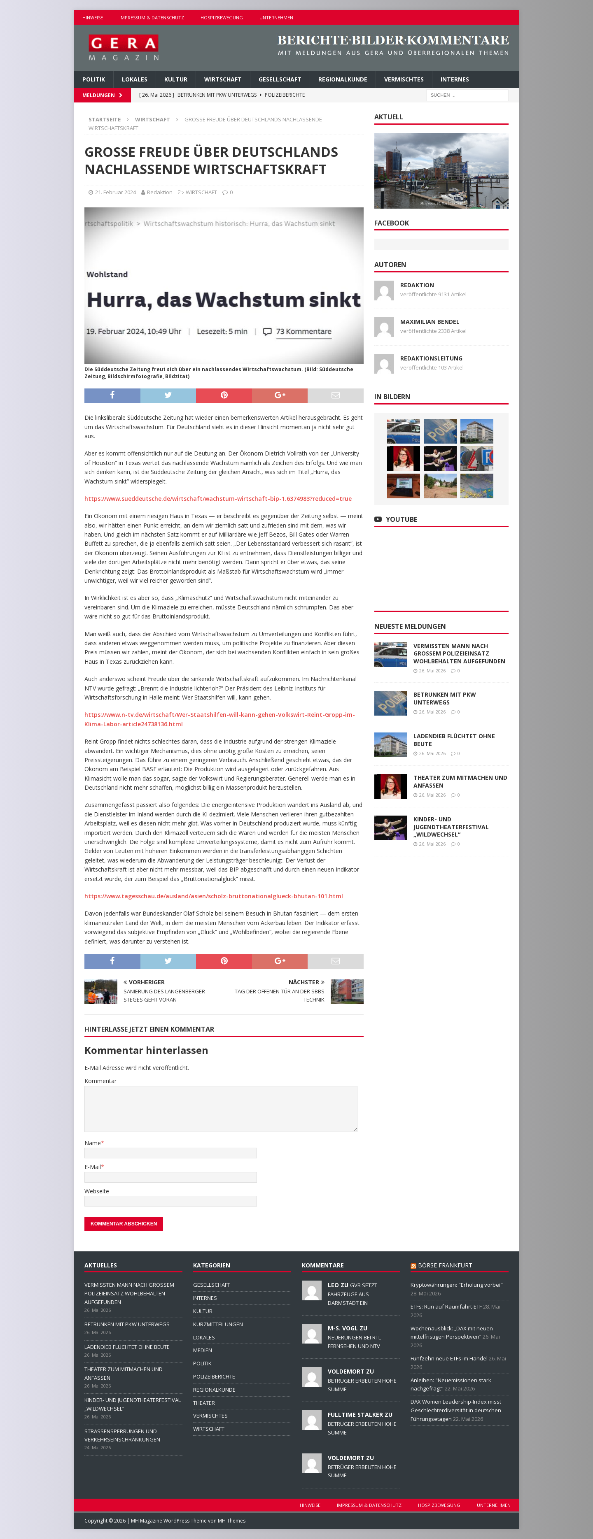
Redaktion (160, 192)
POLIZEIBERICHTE (214, 1376)
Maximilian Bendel (430, 321)
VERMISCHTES (404, 79)
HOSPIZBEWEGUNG (222, 17)
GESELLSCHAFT (280, 79)
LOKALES (134, 79)
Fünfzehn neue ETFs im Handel (449, 1358)
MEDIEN (202, 1350)
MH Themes (231, 1520)
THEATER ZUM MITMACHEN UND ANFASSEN (460, 781)
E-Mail (92, 1167)
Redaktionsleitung (431, 358)
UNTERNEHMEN (276, 17)
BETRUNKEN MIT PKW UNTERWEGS (444, 698)
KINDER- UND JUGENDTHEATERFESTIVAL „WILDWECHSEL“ (451, 826)
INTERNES (455, 79)
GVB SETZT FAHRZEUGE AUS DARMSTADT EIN (352, 1293)
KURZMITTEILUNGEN (218, 1324)
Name (92, 1143)
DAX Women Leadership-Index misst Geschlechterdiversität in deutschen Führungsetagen (456, 1410)
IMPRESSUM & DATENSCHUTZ (151, 17)
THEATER (204, 1402)
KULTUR (175, 79)
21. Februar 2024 (115, 192)
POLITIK (93, 79)
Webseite (96, 1191)
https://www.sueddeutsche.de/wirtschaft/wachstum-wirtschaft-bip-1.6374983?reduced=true (218, 498)
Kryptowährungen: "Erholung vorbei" (457, 1284)
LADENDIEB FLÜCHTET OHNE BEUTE (454, 739)
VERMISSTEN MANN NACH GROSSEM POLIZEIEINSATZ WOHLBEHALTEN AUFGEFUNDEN (459, 653)
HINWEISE (92, 17)
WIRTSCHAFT (223, 79)
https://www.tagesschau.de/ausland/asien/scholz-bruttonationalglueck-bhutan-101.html (213, 896)
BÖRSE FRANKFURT (445, 1265)
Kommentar (100, 1081)
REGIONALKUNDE (342, 79)
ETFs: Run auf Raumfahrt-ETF (446, 1306)
